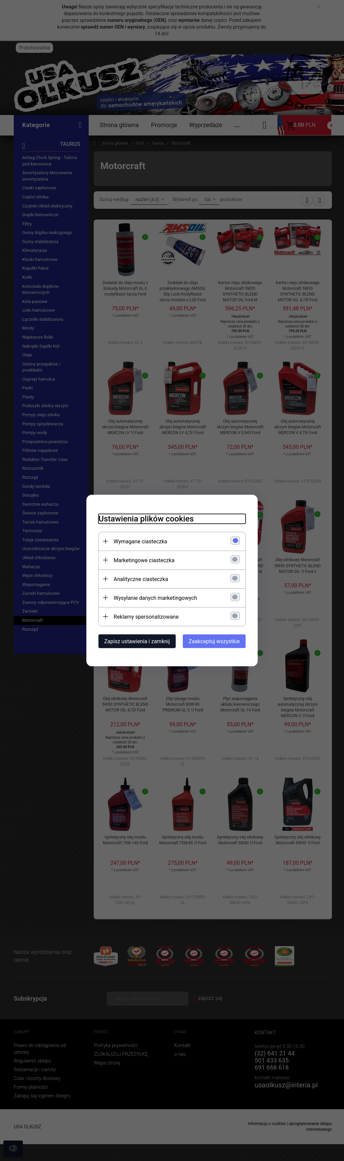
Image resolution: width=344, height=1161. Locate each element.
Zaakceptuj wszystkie (218, 640)
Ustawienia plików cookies (142, 518)
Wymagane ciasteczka (137, 541)
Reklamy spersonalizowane (142, 616)
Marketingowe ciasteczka (140, 559)
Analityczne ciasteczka (137, 578)
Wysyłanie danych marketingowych (151, 597)
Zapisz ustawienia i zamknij (133, 640)
